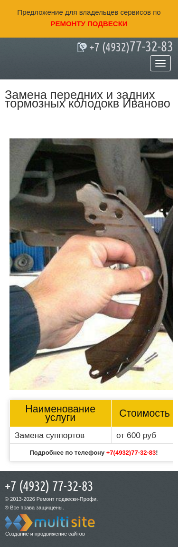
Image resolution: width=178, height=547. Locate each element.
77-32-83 (131, 47)
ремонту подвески (88, 24)
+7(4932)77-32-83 (131, 452)
